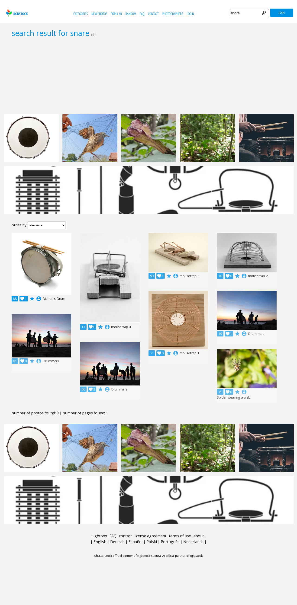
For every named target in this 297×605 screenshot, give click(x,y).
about (199, 535)
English (100, 541)
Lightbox (99, 535)
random (131, 14)
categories (80, 14)
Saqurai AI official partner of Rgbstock (177, 556)
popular (116, 14)
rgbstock (16, 13)
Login (190, 14)
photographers (172, 14)
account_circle (39, 298)
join (282, 13)
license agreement (150, 535)
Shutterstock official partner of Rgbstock (122, 556)
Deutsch (117, 541)
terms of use (180, 535)
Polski (151, 541)
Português (170, 541)
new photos (99, 14)
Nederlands (193, 541)
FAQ (142, 14)
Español (135, 541)
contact (153, 14)
